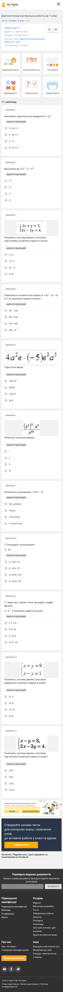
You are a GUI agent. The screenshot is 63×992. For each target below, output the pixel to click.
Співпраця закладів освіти (15, 950)
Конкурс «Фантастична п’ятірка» (44, 955)
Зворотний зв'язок (14, 958)
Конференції (7, 913)
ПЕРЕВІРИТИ (53, 886)
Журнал (37, 903)
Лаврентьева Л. (11, 28)
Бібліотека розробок (43, 906)
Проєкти (37, 917)
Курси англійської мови (45, 935)
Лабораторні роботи (43, 913)
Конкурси (38, 920)
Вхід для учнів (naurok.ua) (46, 946)
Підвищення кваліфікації (14, 906)
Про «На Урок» (8, 946)
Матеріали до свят (42, 950)
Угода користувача (10, 984)
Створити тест (21, 845)
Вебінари (6, 910)
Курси (4, 917)
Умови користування (29, 984)
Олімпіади (38, 924)
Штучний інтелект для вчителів (44, 929)
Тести (36, 910)
